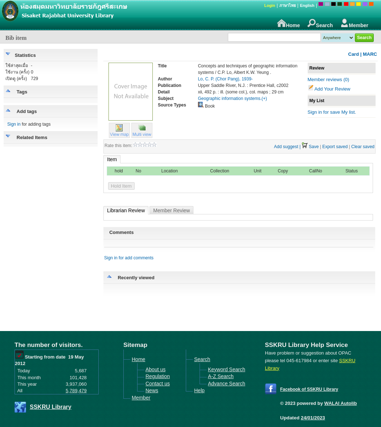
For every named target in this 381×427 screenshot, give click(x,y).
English (307, 5)
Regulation (158, 376)
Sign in (14, 124)
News (152, 390)
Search (320, 23)
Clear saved (362, 146)
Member (354, 23)
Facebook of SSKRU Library (309, 389)
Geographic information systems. (229, 98)
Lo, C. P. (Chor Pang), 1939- (225, 78)
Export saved (335, 146)
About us (155, 369)
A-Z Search (221, 376)
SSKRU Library (50, 407)
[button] (142, 136)
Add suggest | (287, 146)
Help (199, 390)
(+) (264, 98)
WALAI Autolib (340, 403)
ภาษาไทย (287, 5)
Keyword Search (226, 369)
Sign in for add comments (128, 257)
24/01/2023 (313, 417)
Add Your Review (332, 89)
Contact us (158, 383)
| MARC (368, 54)
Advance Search (226, 383)
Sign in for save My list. (332, 112)
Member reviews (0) (328, 79)
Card (353, 54)
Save (314, 146)
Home (288, 23)
